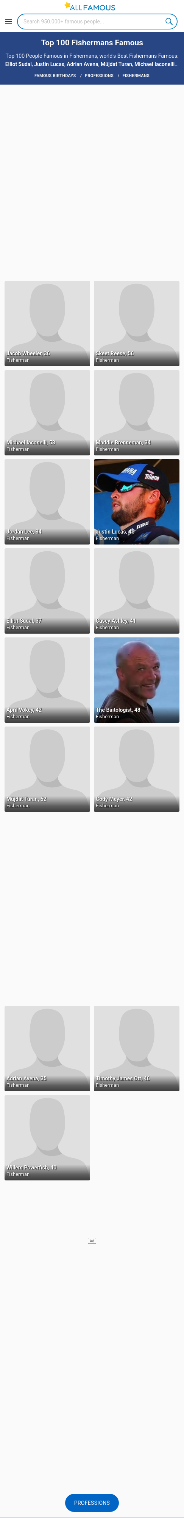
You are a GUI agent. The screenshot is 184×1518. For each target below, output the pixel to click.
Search (170, 21)
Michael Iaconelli (154, 64)
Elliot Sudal (18, 64)
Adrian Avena (82, 64)
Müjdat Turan (116, 64)
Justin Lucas (49, 64)
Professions (92, 1503)
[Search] (97, 21)
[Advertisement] (92, 182)
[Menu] (8, 21)
